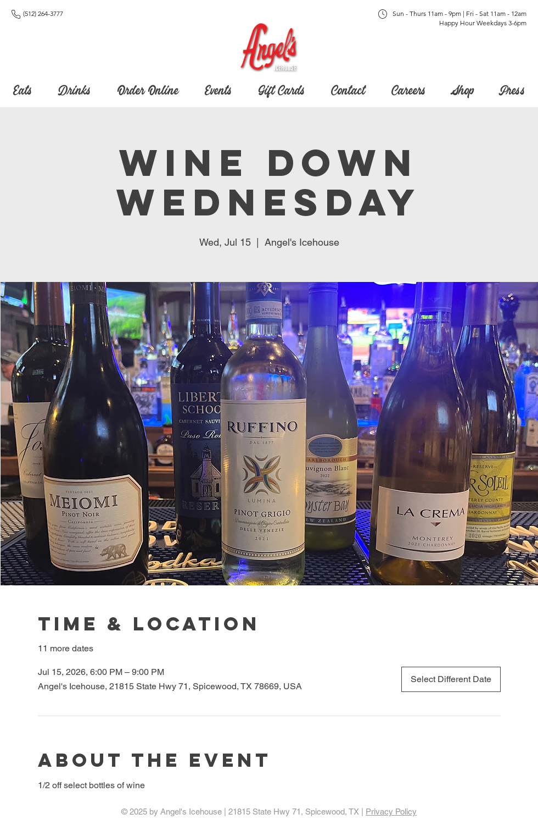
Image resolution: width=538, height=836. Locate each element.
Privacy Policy (391, 811)
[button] (281, 88)
